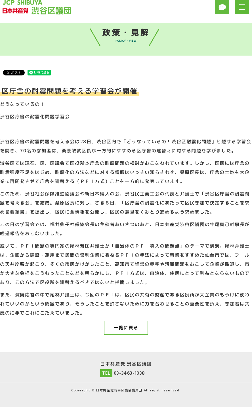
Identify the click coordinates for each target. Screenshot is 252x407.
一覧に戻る (126, 327)
